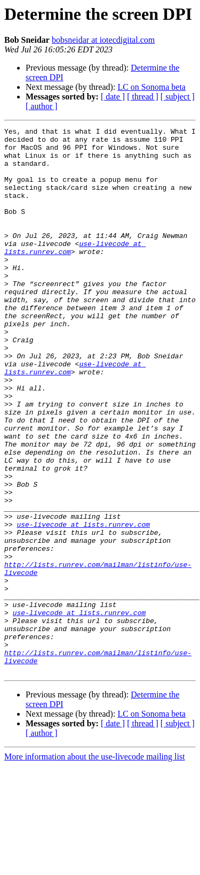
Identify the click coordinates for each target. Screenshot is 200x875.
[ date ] (113, 96)
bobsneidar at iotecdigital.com (103, 39)
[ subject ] (178, 96)
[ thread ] (142, 96)
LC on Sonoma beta (151, 86)
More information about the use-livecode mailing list (94, 865)
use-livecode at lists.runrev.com (83, 604)
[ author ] (42, 106)
